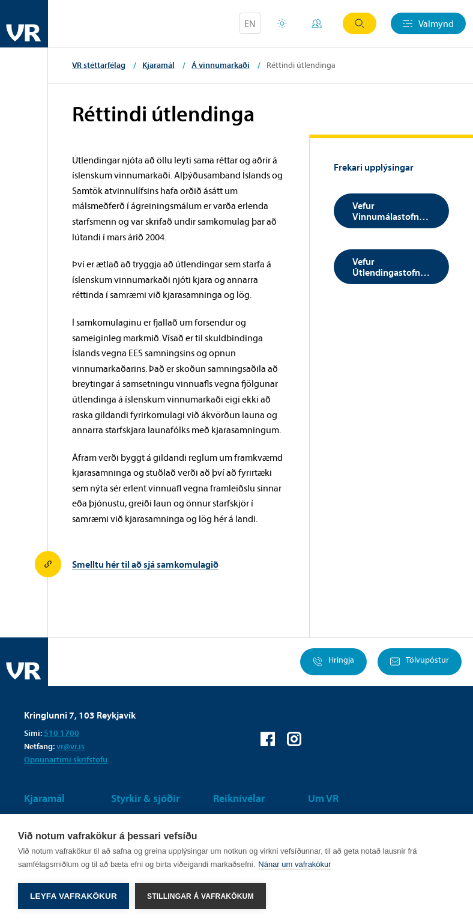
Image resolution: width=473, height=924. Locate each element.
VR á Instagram (294, 739)
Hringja (333, 662)
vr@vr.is (70, 746)
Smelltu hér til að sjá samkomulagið (145, 564)
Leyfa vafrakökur (73, 896)
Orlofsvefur (282, 23)
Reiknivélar (239, 798)
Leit (359, 23)
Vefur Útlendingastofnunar (395, 266)
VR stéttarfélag (98, 64)
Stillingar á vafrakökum (200, 896)
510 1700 (61, 733)
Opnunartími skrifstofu (65, 759)
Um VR (323, 798)
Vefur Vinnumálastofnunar (395, 210)
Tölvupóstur (419, 662)
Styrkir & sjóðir (145, 798)
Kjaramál (158, 64)
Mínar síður (317, 23)
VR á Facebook (268, 739)
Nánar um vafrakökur (294, 864)
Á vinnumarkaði (220, 64)
